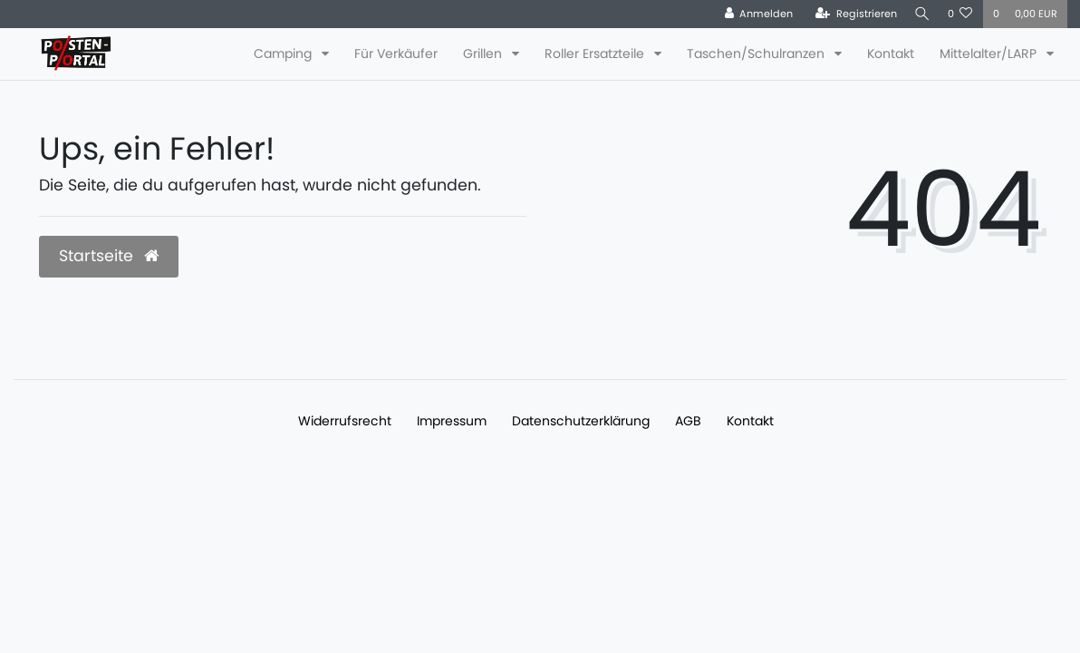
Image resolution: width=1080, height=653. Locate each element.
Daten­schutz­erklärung (581, 421)
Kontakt (890, 53)
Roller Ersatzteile (596, 53)
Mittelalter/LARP (990, 53)
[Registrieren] (851, 14)
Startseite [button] (109, 256)
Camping (284, 53)
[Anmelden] (753, 14)
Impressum (452, 421)
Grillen (484, 53)
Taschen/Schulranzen (757, 53)
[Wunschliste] (960, 14)
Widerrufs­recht (344, 421)
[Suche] (920, 14)
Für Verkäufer (396, 53)
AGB (688, 421)
